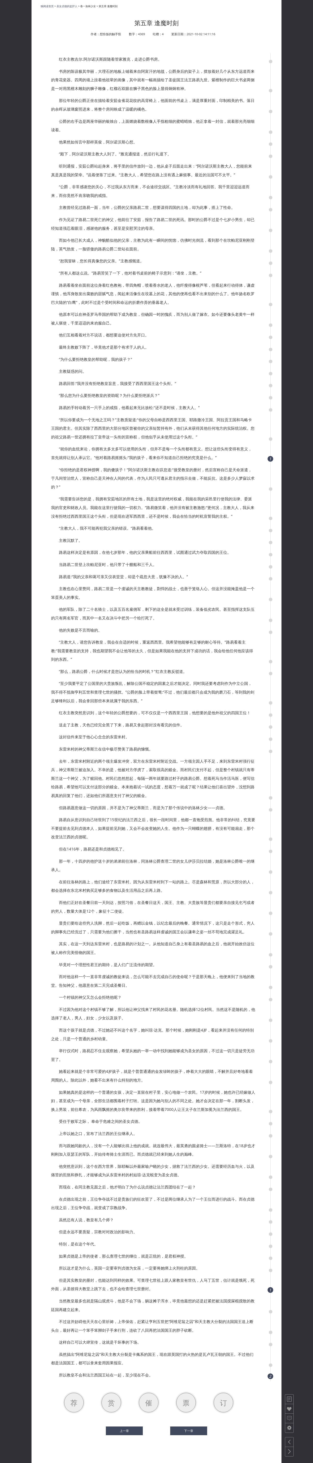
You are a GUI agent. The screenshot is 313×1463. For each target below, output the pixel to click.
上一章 (124, 1431)
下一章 (188, 1431)
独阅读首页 (47, 6)
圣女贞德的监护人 (67, 6)
